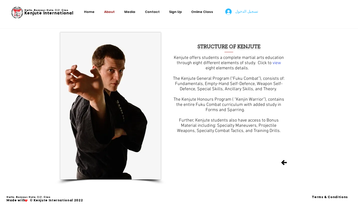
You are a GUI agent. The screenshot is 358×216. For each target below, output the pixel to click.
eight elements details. (227, 68)
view (276, 63)
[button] (176, 12)
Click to (265, 63)
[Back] (284, 162)
